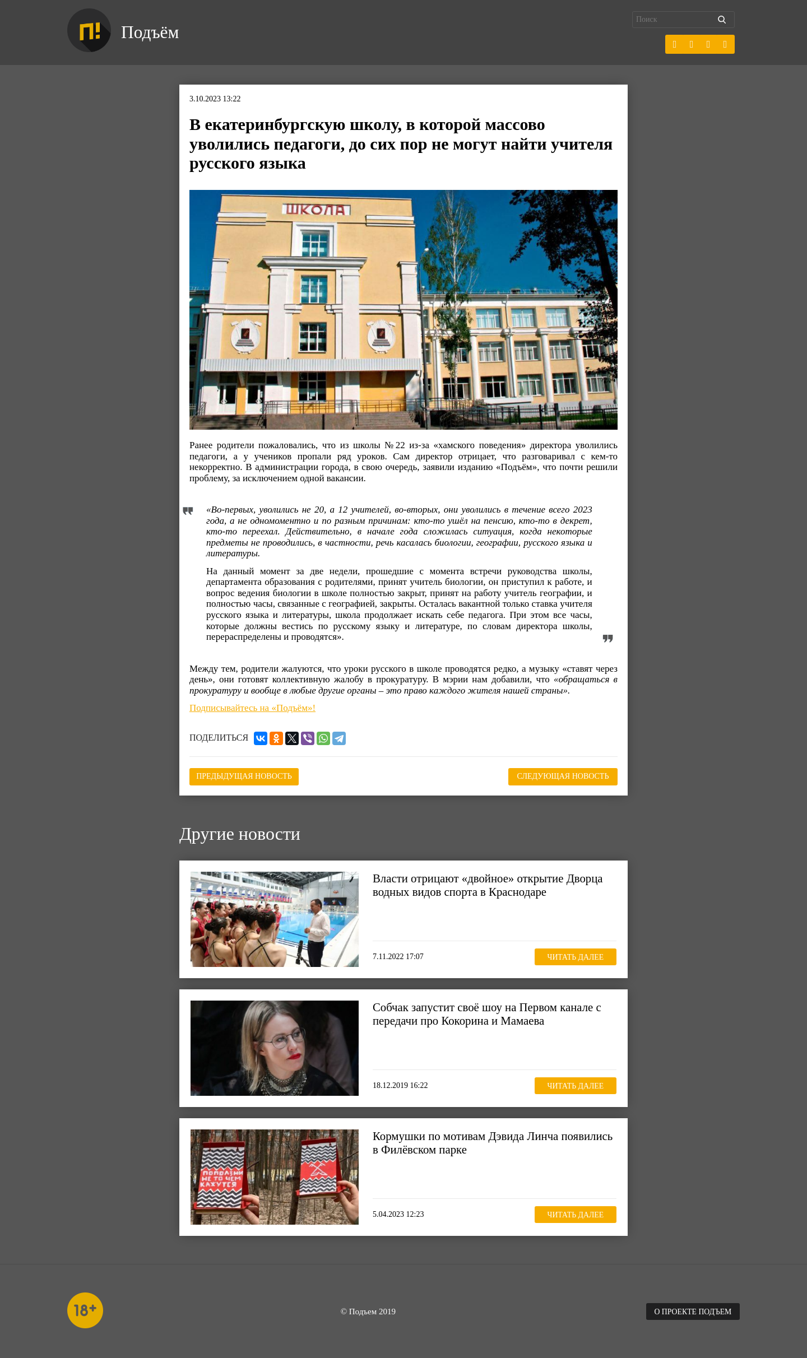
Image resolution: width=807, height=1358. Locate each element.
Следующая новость (561, 776)
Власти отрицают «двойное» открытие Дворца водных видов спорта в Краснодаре (489, 884)
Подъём (150, 32)
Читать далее (574, 956)
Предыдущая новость (246, 776)
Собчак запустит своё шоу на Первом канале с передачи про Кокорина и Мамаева (488, 1013)
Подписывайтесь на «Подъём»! (252, 708)
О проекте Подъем (692, 1311)
